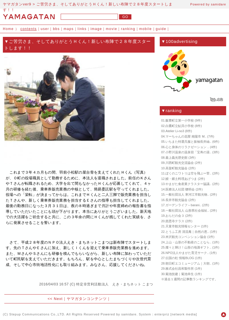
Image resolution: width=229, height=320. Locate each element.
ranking (128, 29)
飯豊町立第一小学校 (179, 120)
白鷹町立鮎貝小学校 (179, 126)
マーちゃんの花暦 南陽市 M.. (185, 136)
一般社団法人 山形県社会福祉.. (187, 210)
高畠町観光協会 (176, 168)
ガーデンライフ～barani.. (183, 205)
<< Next (55, 299)
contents (28, 29)
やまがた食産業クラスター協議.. (188, 184)
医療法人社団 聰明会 (180, 189)
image (96, 29)
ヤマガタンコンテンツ (87, 299)
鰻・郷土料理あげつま (181, 178)
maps (69, 29)
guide (161, 29)
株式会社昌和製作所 (179, 268)
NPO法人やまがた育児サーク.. (187, 253)
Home (8, 29)
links (82, 29)
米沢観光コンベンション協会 (185, 236)
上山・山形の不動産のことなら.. (188, 242)
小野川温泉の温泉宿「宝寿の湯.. (188, 152)
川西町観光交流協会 (179, 162)
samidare (218, 4)
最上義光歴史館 (176, 157)
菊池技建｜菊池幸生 (179, 274)
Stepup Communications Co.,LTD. (37, 314)
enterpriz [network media (175, 314)
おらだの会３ (174, 215)
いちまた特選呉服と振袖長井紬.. (188, 141)
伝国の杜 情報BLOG (179, 258)
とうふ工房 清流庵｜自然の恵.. (187, 231)
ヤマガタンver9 (17, 4)
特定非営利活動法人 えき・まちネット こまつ (114, 284)
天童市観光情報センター (182, 226)
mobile (145, 29)
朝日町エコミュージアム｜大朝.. (188, 263)
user (45, 29)
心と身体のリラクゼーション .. (187, 147)
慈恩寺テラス (174, 221)
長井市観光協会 (176, 200)
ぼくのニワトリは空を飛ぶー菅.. (188, 173)
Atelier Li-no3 (174, 131)
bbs (56, 29)
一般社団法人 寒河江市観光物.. (187, 194)
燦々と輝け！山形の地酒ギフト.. (188, 247)
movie (111, 29)
